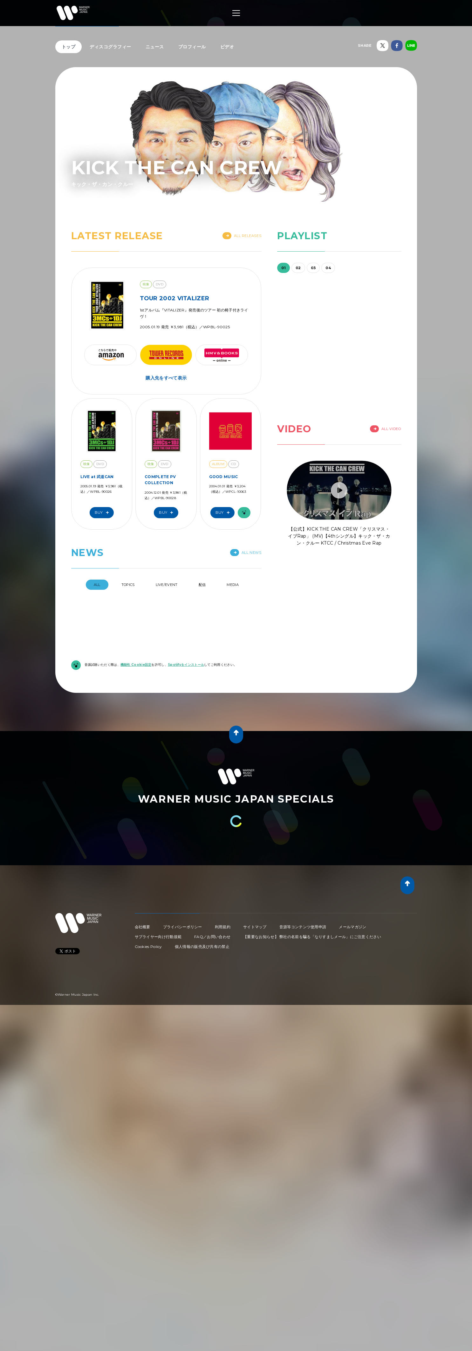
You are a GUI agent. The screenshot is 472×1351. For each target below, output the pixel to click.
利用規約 (222, 926)
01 (283, 268)
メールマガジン (352, 926)
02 (298, 268)
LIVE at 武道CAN (97, 476)
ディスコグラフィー (110, 47)
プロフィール (192, 47)
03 (313, 268)
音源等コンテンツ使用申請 (302, 926)
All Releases (242, 235)
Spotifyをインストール (186, 665)
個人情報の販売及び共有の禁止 (202, 946)
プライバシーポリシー (182, 926)
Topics (128, 584)
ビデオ (227, 47)
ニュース (155, 47)
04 (328, 268)
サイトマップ (255, 926)
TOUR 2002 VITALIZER (174, 298)
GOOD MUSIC (223, 476)
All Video (385, 429)
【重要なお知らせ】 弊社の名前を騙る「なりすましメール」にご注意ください (312, 936)
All (97, 584)
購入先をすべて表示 (166, 378)
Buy (103, 512)
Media (233, 584)
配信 (202, 584)
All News (245, 552)
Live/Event (167, 584)
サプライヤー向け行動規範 (158, 936)
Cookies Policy (148, 946)
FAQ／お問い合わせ (212, 936)
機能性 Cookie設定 (136, 665)
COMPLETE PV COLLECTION (160, 479)
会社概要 (142, 926)
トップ (69, 47)
